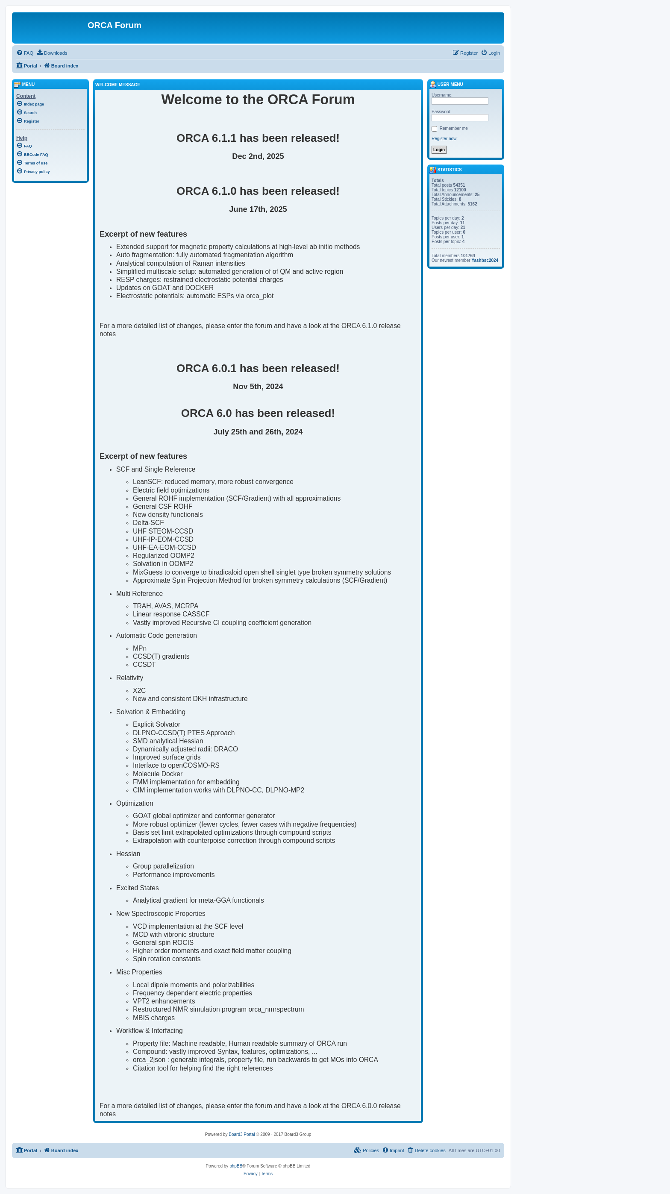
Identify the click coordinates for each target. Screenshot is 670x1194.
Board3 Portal (242, 1134)
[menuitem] (24, 53)
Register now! (445, 138)
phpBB (235, 1166)
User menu (446, 84)
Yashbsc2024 (484, 260)
